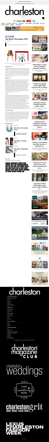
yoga (6, 166)
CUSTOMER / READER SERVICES (11, 298)
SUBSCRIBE (29, 20)
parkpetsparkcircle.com (25, 108)
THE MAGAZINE (19, 24)
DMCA (26, 438)
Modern (12, 169)
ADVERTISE (8, 302)
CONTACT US (9, 335)
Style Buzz (16, 125)
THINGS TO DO (14, 23)
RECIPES (8, 312)
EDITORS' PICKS (9, 318)
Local (15, 166)
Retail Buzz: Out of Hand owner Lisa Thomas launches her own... (40, 165)
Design (12, 164)
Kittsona (16, 169)
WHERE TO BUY (9, 303)
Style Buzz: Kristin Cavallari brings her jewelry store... (39, 104)
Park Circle (22, 166)
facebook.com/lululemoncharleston (12, 121)
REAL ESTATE (42, 23)
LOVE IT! (8, 326)
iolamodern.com (16, 91)
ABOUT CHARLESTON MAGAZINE (11, 297)
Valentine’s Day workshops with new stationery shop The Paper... (40, 124)
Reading (9, 171)
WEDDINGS (12, 24)
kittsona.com (10, 76)
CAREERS (8, 306)
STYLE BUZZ (9, 325)
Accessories (8, 164)
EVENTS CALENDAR (10, 315)
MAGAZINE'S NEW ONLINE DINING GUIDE (24, 3)
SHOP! (34, 20)
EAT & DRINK (8, 23)
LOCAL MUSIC (9, 330)
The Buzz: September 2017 (21, 150)
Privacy (23, 438)
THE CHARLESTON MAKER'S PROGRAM (24, 1)
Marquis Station (26, 169)
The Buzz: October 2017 (20, 142)
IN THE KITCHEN (9, 311)
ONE (6, 171)
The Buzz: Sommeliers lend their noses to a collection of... (39, 144)
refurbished (14, 171)
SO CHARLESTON (21, 23)
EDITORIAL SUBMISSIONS (10, 305)
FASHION (8, 324)
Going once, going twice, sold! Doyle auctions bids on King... (40, 85)
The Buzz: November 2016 (21, 129)
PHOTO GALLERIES (9, 329)
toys (23, 171)
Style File (15, 138)
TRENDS (8, 322)
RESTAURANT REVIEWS (10, 309)
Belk (15, 164)
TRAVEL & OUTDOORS (5, 24)
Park (18, 166)
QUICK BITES (9, 310)
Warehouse (19, 171)
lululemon (21, 169)
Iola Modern (8, 169)
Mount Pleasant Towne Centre (22, 164)
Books (12, 166)
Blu (9, 166)
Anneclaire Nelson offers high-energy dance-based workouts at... (39, 186)
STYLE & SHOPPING (28, 23)
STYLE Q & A (9, 323)
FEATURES (3, 23)
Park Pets (26, 166)
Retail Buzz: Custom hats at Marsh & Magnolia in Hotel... (40, 66)
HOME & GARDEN (36, 23)
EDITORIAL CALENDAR (10, 304)
